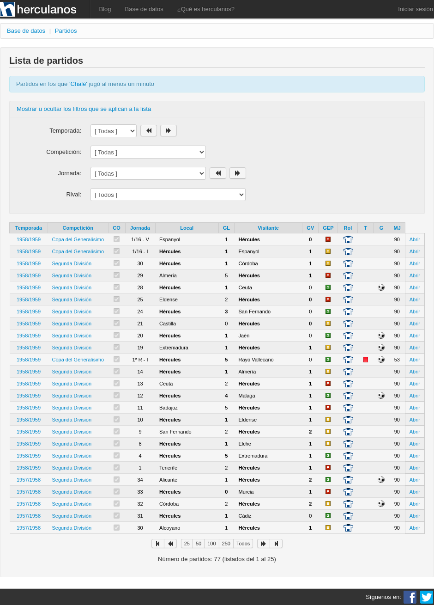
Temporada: (65, 130)
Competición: (63, 151)
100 (211, 543)
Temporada (28, 228)
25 (187, 543)
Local (186, 228)
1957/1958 (29, 480)
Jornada (140, 228)
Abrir (415, 239)
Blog (105, 9)
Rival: (73, 194)
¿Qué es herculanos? (206, 9)
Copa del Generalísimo (78, 239)
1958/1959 (29, 239)
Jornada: (69, 173)
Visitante (268, 228)
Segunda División (72, 263)
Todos (243, 543)
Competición (77, 228)
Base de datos (144, 9)
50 (198, 543)
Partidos (66, 30)
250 (226, 543)
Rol (348, 228)
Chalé (78, 83)
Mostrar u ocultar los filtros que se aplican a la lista (84, 108)
